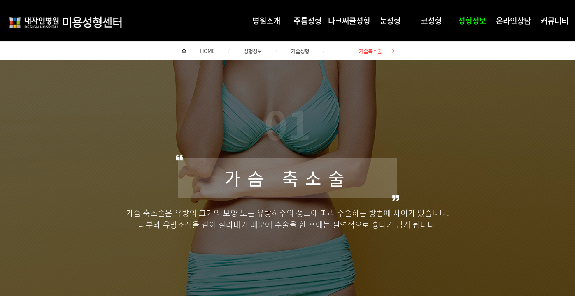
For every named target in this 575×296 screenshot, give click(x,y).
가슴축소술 (370, 51)
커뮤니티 (554, 20)
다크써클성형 (349, 20)
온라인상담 (513, 20)
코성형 (431, 20)
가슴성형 (300, 51)
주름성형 (307, 20)
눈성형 (389, 20)
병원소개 (266, 20)
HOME (207, 51)
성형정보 (472, 20)
